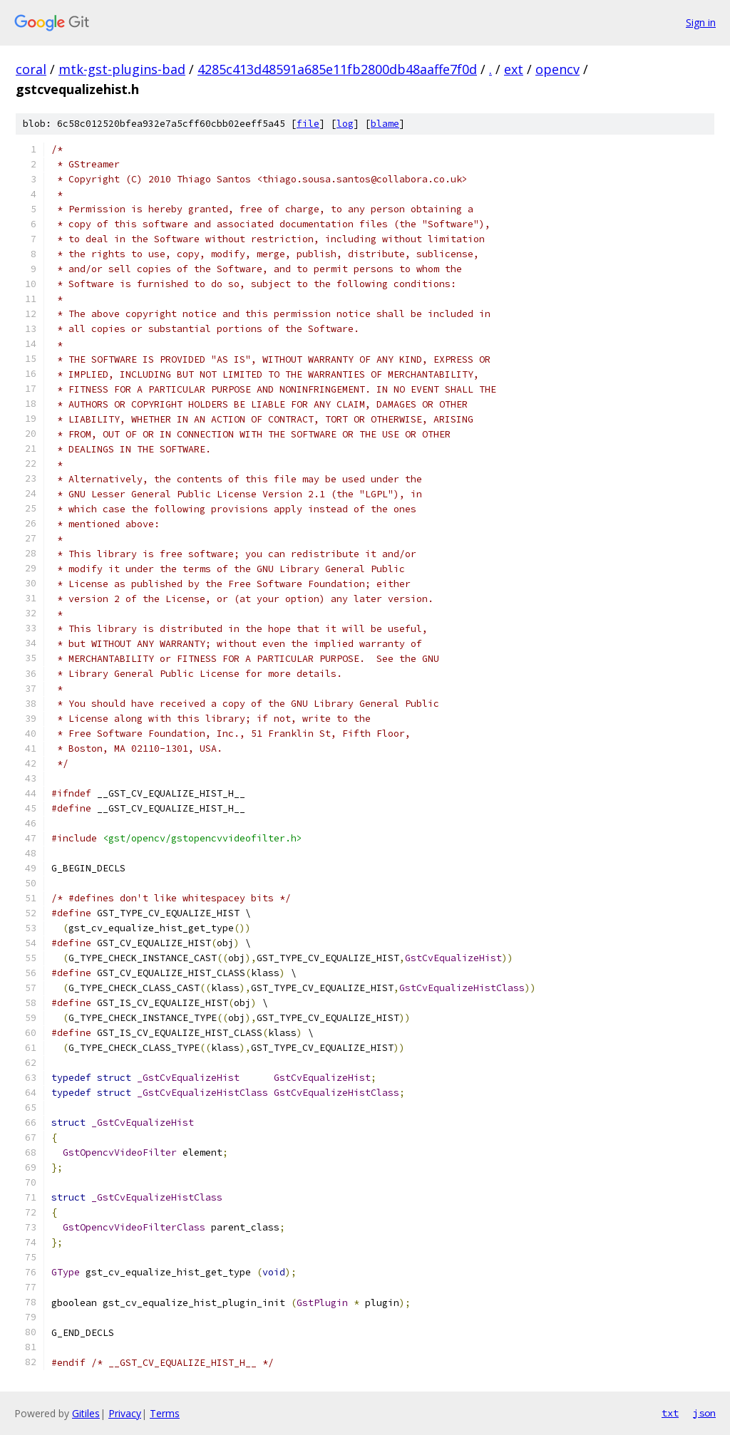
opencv (557, 69)
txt (670, 1412)
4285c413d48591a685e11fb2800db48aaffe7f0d (337, 69)
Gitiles (86, 1413)
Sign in (701, 22)
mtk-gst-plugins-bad (121, 69)
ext (513, 69)
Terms (165, 1413)
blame (385, 124)
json (704, 1412)
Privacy (124, 1413)
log (345, 124)
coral (31, 69)
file (308, 124)
